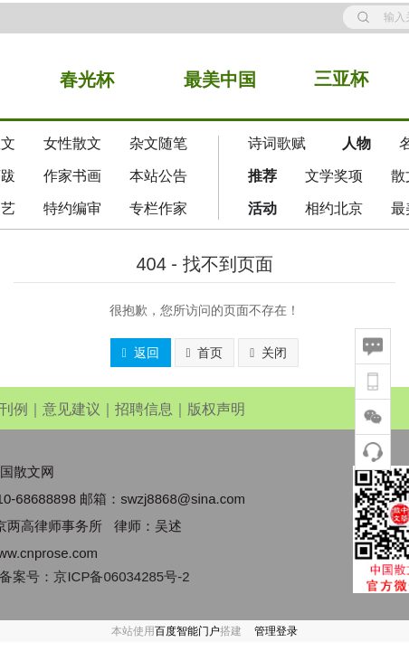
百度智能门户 (187, 631)
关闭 (268, 352)
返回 (140, 352)
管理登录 (276, 631)
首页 (205, 352)
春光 (78, 80)
